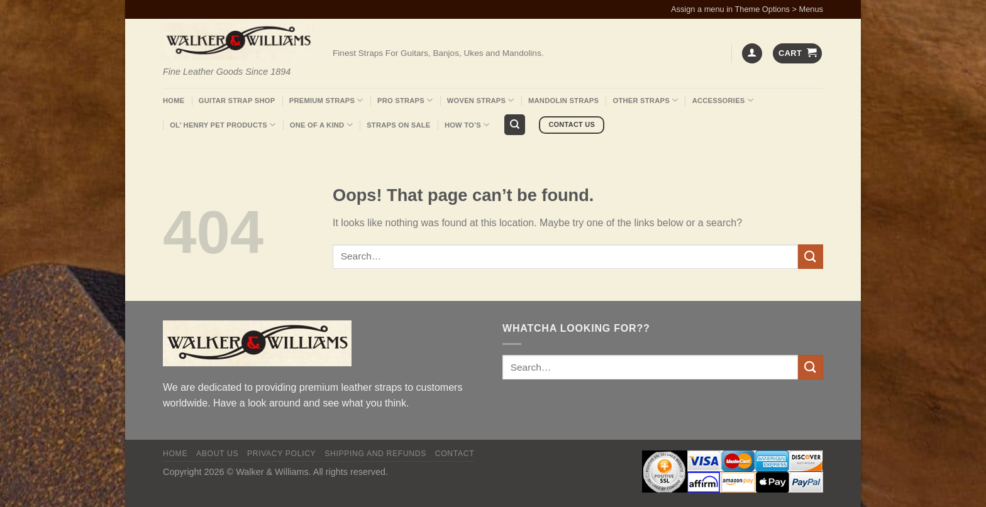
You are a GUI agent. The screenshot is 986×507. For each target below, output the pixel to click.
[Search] (514, 124)
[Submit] (810, 256)
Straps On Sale (398, 125)
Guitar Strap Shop (237, 100)
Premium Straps (326, 100)
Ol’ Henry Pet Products (222, 125)
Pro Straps (405, 100)
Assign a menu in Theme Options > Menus (747, 9)
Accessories (722, 100)
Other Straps (646, 100)
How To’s (467, 125)
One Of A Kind (321, 125)
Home (173, 100)
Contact (455, 453)
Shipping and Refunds (375, 453)
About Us (217, 453)
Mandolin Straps (563, 100)
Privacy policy (281, 453)
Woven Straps (480, 100)
